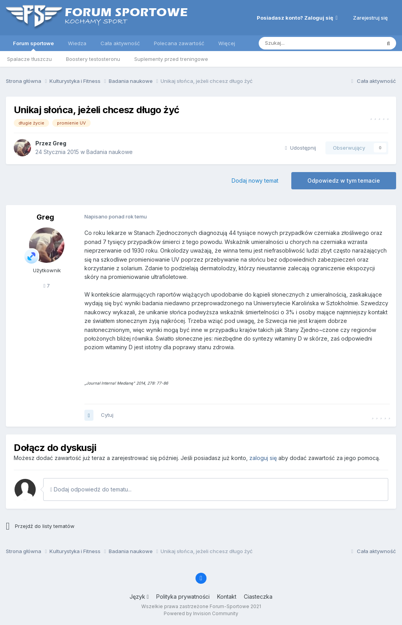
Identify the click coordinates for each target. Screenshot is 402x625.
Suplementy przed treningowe (171, 59)
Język (139, 596)
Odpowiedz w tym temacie (343, 180)
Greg (59, 143)
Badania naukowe (109, 151)
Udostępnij (300, 148)
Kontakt (226, 596)
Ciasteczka (258, 596)
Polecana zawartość (179, 43)
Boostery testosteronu (93, 59)
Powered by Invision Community (201, 613)
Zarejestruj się (370, 18)
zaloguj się (263, 458)
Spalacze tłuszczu (29, 59)
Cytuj (107, 415)
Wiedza (77, 43)
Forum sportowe (33, 45)
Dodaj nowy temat (255, 180)
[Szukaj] (300, 43)
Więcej (226, 43)
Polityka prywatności (183, 596)
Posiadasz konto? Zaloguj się (297, 18)
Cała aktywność (120, 43)
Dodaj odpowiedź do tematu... (91, 489)
